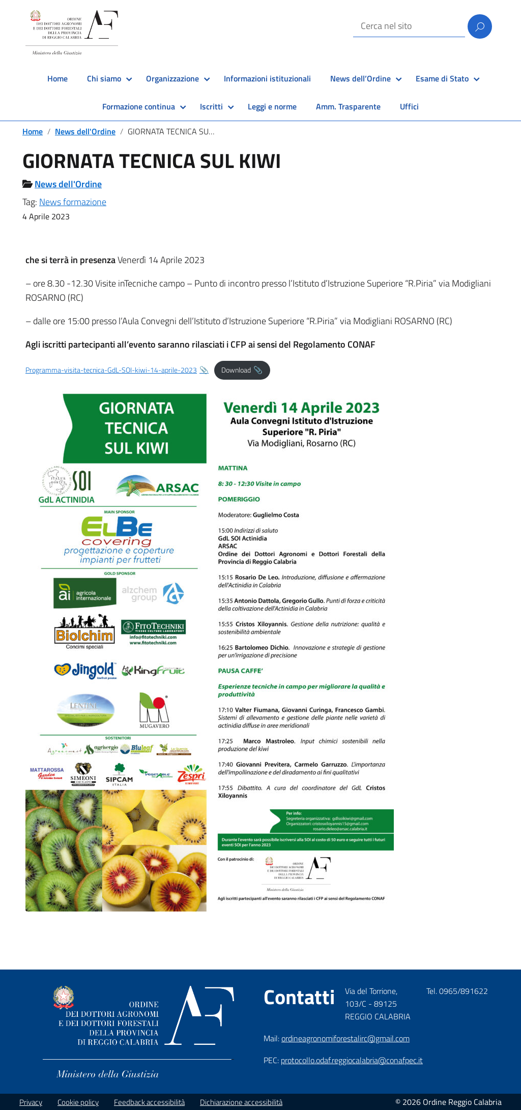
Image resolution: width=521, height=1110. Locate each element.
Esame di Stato (442, 78)
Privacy (30, 1102)
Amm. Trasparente (348, 106)
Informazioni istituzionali (267, 78)
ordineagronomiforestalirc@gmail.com (345, 1038)
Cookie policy (78, 1102)
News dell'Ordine (85, 131)
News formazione (72, 202)
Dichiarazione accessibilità (241, 1102)
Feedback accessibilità (149, 1102)
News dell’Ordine (360, 78)
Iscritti (211, 106)
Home (57, 78)
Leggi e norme (272, 106)
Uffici (409, 106)
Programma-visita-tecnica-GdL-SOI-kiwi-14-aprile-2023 (111, 370)
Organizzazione (172, 78)
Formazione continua (138, 106)
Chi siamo (104, 78)
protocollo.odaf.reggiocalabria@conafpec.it (352, 1060)
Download (236, 370)
